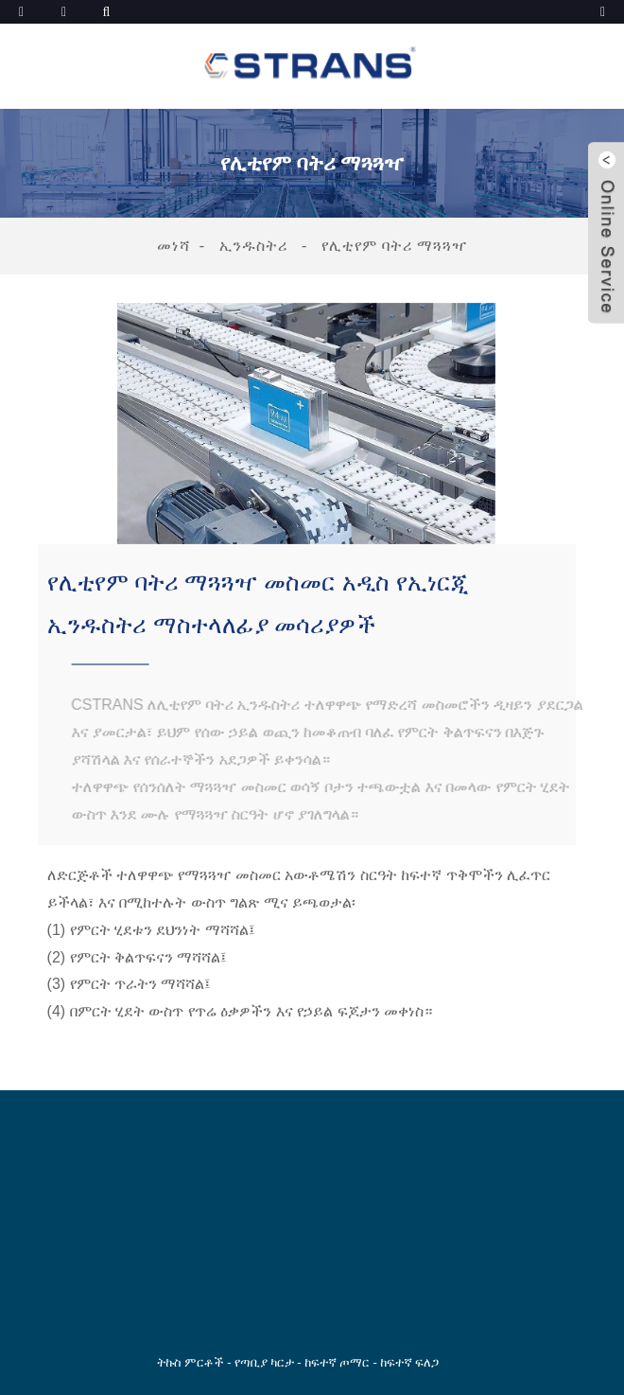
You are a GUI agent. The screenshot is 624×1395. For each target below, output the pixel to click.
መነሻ (173, 246)
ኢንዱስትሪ (253, 246)
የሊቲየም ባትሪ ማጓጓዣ (394, 246)
